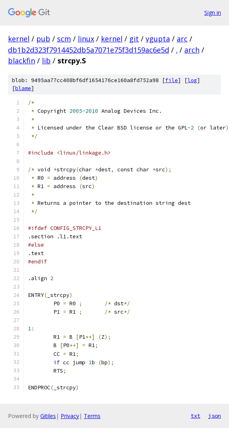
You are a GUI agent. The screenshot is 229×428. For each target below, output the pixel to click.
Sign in (212, 12)
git (134, 38)
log (192, 80)
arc (182, 38)
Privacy (70, 416)
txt (195, 415)
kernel (19, 38)
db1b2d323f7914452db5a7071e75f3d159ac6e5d (88, 50)
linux (86, 38)
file (171, 80)
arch (191, 50)
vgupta (158, 38)
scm (64, 38)
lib (46, 60)
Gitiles (48, 416)
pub (43, 38)
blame (23, 88)
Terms (92, 416)
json (214, 415)
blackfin (21, 60)
